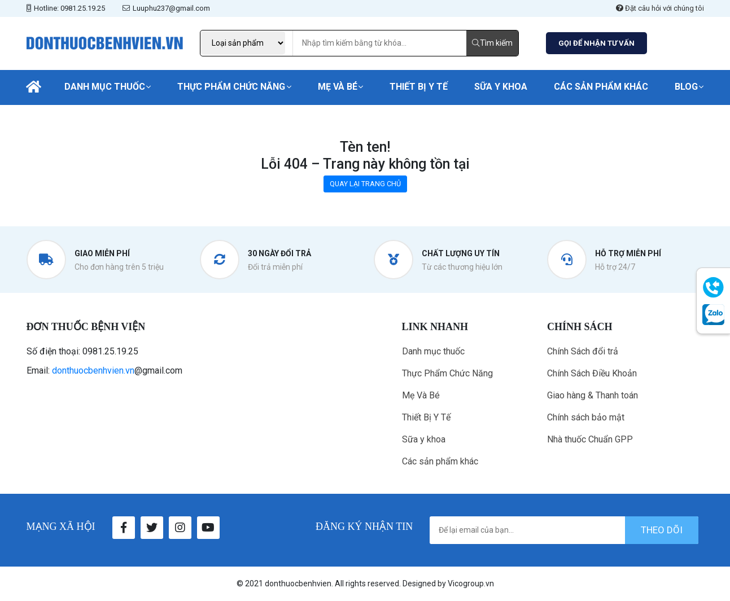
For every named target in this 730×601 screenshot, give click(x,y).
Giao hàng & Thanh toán (592, 395)
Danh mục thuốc (104, 86)
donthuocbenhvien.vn (93, 370)
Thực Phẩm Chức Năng (231, 86)
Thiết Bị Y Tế (419, 86)
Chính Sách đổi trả (582, 351)
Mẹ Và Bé (337, 86)
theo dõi (662, 530)
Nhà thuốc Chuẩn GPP (590, 439)
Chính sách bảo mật (585, 417)
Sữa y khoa (500, 86)
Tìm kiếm (492, 42)
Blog (686, 86)
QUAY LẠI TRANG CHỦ (365, 183)
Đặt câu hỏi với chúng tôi (660, 8)
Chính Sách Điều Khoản (592, 373)
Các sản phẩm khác (601, 86)
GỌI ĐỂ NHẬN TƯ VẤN (596, 43)
